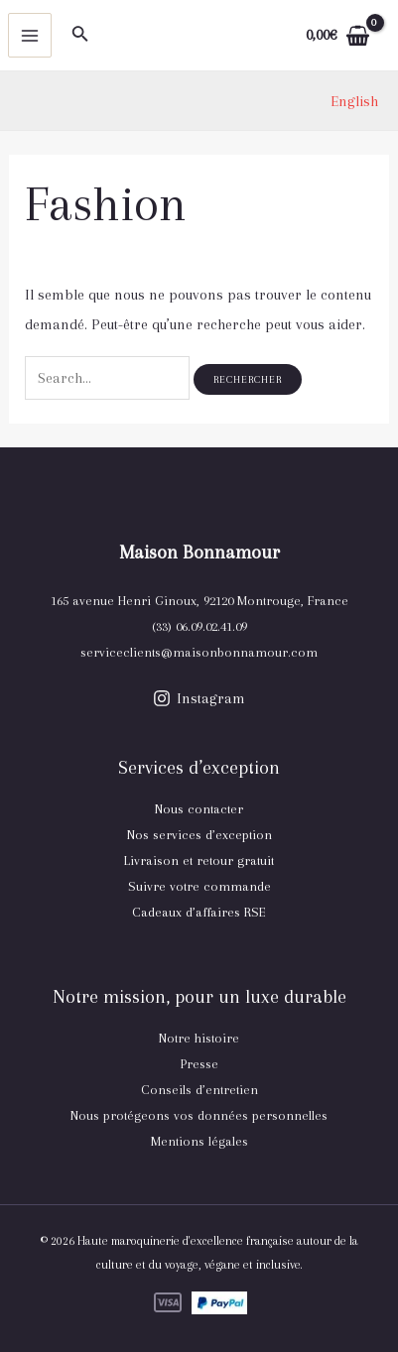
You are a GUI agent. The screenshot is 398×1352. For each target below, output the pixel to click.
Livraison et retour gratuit (199, 860)
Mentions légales (199, 1141)
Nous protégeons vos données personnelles (199, 1115)
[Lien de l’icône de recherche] (80, 35)
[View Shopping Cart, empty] (337, 35)
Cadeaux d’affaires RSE (199, 912)
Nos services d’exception (199, 834)
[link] (354, 101)
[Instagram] (199, 698)
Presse (199, 1063)
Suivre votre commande (199, 886)
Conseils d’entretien (199, 1089)
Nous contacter (199, 808)
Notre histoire (199, 1038)
